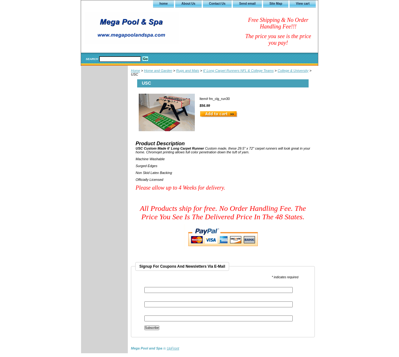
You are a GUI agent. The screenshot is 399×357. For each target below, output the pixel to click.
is (155, 348)
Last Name (152, 313)
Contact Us (217, 3)
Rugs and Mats (187, 70)
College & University (293, 70)
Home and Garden (158, 70)
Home (135, 70)
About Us (188, 3)
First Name (152, 299)
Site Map (275, 3)
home (163, 3)
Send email (247, 3)
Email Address (156, 285)
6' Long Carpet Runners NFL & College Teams (238, 70)
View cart (303, 3)
